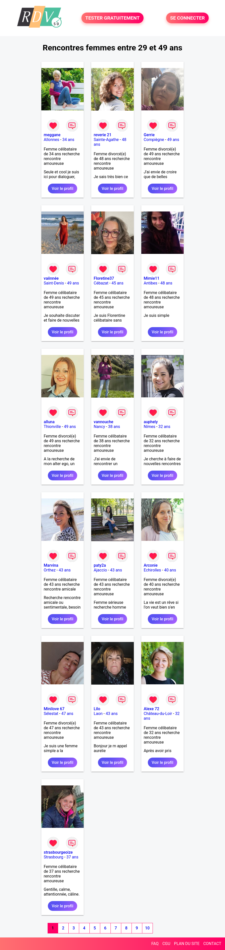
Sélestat (51, 713)
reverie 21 (102, 134)
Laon (98, 713)
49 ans (173, 139)
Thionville (52, 426)
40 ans (170, 570)
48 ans (166, 283)
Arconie (151, 565)
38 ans (114, 426)
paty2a (100, 565)
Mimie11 (152, 278)
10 (147, 928)
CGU (166, 943)
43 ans (65, 570)
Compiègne (154, 139)
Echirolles (152, 570)
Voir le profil (62, 188)
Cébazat (101, 283)
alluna (49, 421)
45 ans (117, 283)
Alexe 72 (151, 708)
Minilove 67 (54, 708)
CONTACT (212, 943)
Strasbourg (53, 857)
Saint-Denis (54, 283)
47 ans (67, 713)
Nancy (99, 426)
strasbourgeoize (58, 852)
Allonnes (51, 139)
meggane (52, 134)
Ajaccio (100, 570)
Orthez (50, 570)
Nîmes (149, 426)
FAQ (155, 943)
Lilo (97, 708)
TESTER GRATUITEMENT (112, 18)
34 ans (68, 139)
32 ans (164, 426)
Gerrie (149, 134)
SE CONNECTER (187, 18)
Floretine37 (104, 278)
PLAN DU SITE (187, 943)
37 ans (72, 857)
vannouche (103, 421)
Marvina (51, 565)
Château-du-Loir (158, 713)
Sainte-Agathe (106, 139)
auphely (151, 421)
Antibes (150, 283)
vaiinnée (51, 278)
